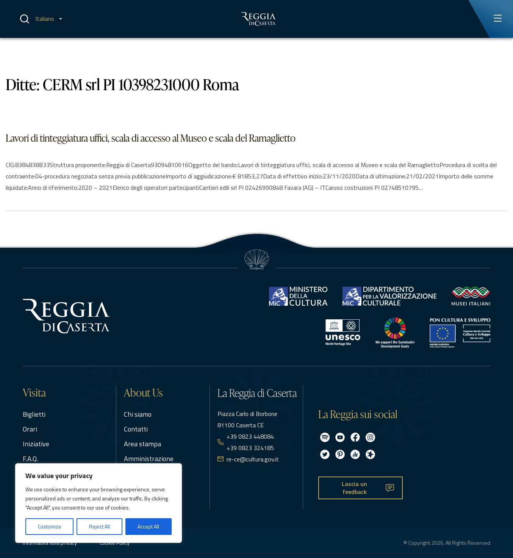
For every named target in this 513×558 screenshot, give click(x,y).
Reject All (99, 526)
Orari (30, 429)
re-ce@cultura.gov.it (253, 459)
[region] (98, 503)
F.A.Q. (30, 458)
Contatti (136, 429)
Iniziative (36, 444)
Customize (49, 526)
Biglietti (34, 414)
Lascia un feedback (354, 487)
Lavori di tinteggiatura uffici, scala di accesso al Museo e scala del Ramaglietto (151, 138)
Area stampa (142, 444)
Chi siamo (138, 414)
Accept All (148, 526)
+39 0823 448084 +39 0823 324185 (250, 442)
